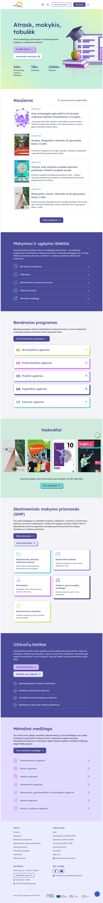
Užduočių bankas (20, 847)
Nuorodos (57, 851)
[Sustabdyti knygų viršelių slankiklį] (97, 435)
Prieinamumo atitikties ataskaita (67, 876)
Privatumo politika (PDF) (63, 843)
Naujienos (17, 836)
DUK (54, 832)
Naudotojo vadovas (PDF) (63, 840)
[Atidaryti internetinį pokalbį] (97, 894)
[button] (48, 4)
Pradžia (16, 832)
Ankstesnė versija (21, 880)
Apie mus (56, 854)
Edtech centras (19, 858)
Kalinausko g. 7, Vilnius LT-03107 (26, 870)
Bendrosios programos (22, 840)
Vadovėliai (17, 854)
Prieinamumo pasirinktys (64, 858)
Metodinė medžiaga (21, 851)
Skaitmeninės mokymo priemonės (27, 843)
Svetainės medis (59, 847)
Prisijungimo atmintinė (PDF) (64, 836)
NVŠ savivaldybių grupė (24, 883)
